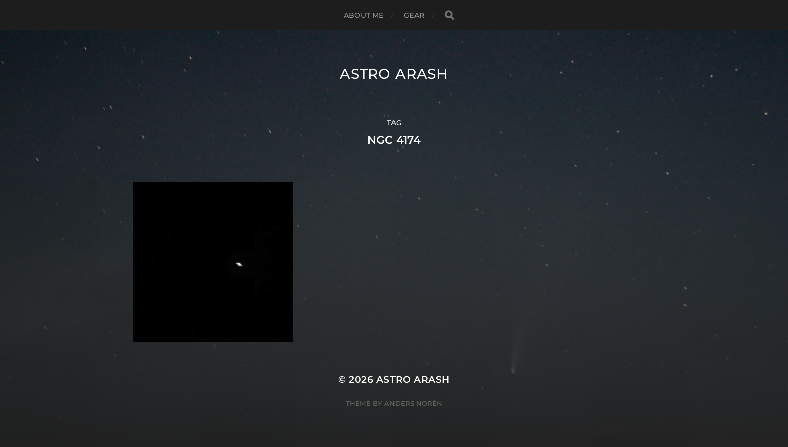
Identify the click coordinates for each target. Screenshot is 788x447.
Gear (414, 15)
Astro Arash (394, 73)
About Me (363, 15)
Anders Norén (413, 403)
